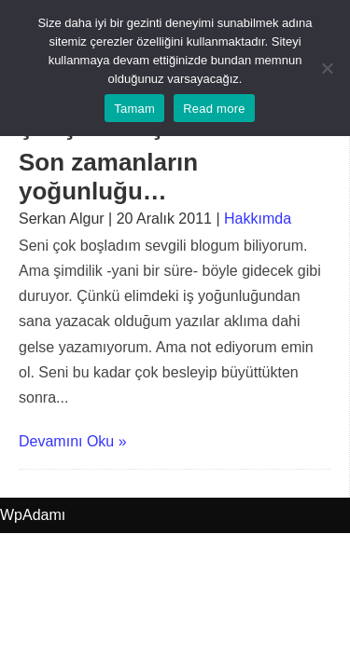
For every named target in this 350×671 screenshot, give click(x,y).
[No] (326, 68)
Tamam (134, 109)
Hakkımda (257, 218)
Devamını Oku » (73, 441)
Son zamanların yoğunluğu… (108, 176)
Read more (214, 109)
